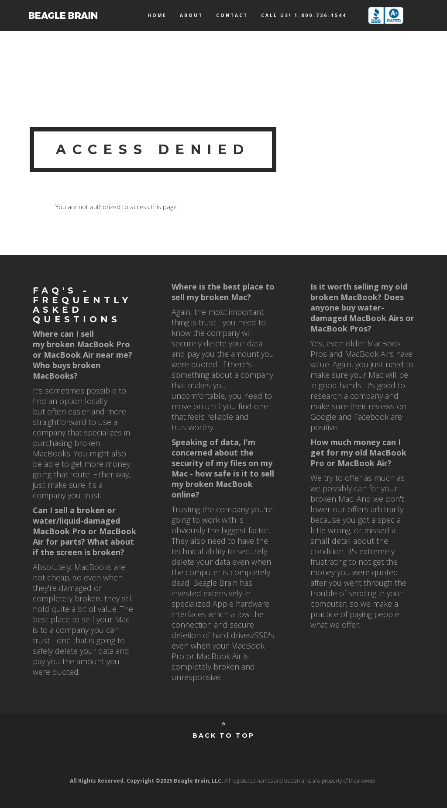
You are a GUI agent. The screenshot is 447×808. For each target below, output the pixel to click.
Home (157, 15)
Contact (232, 15)
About (191, 15)
